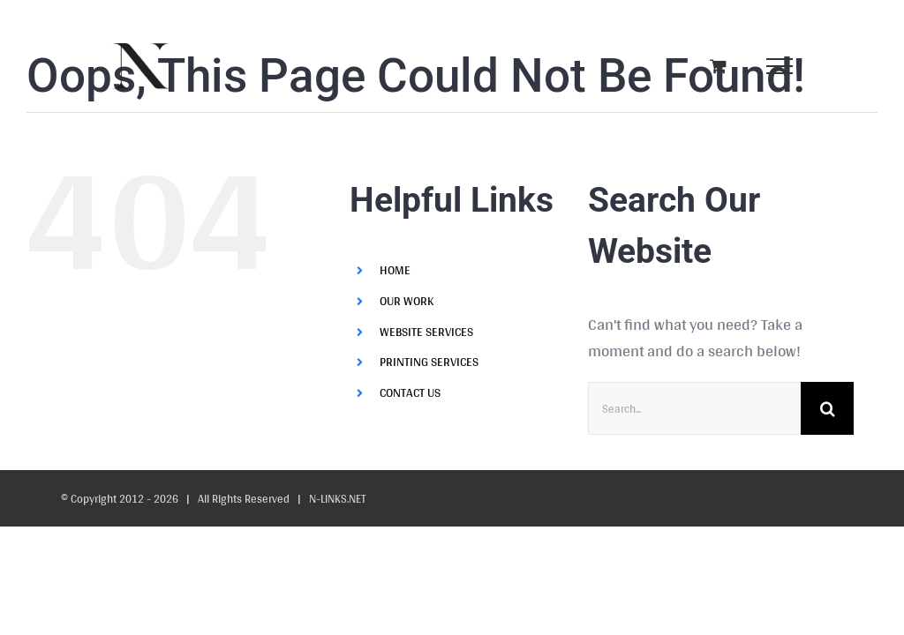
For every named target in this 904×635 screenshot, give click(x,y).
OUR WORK (406, 300)
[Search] (827, 408)
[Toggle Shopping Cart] (718, 65)
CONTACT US (410, 392)
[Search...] (694, 408)
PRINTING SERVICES (429, 361)
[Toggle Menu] (779, 66)
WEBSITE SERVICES (426, 331)
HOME (395, 269)
